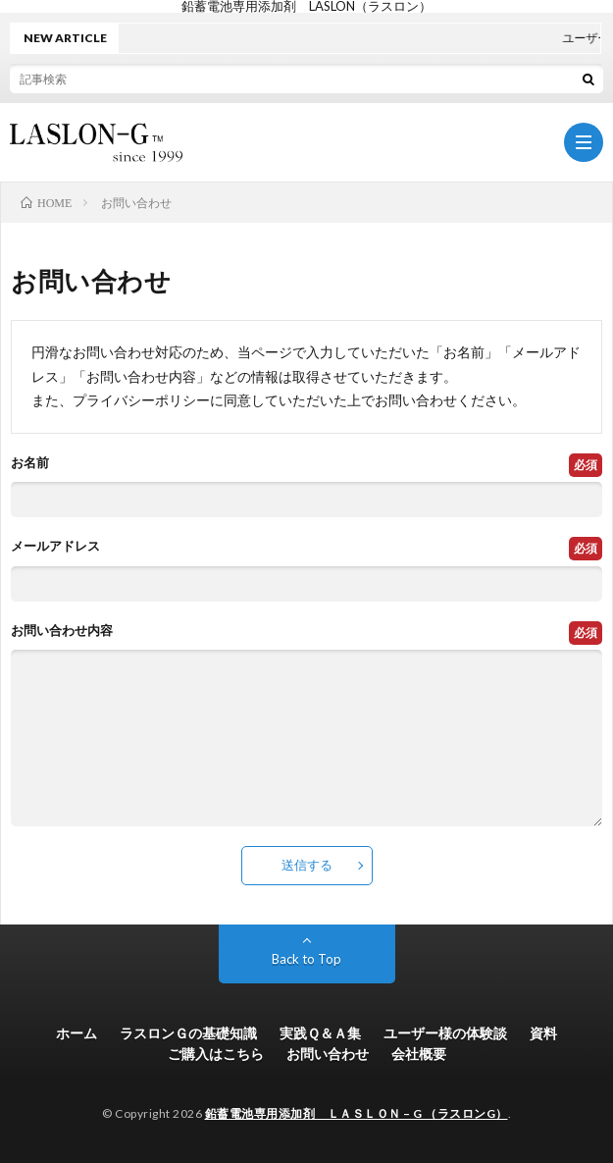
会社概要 (418, 1053)
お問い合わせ (327, 1053)
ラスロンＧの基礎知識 (188, 1033)
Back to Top (306, 959)
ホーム (76, 1033)
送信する (306, 864)
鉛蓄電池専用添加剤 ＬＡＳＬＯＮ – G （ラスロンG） (356, 1113)
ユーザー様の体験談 (445, 1033)
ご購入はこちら (216, 1053)
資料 (543, 1033)
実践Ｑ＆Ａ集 (320, 1033)
